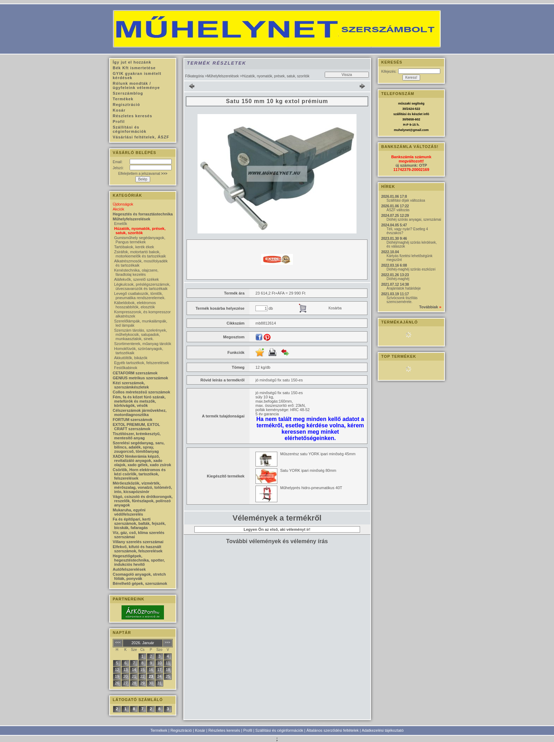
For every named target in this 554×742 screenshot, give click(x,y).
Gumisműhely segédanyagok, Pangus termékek (139, 240)
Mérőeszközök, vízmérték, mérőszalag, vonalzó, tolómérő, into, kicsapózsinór (142, 487)
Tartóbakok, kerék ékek (134, 247)
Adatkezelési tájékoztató (383, 730)
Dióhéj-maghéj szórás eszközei (411, 269)
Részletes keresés (224, 730)
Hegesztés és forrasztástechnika (143, 214)
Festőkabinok (125, 368)
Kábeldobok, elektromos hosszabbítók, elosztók (135, 305)
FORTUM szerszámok (132, 419)
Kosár (200, 730)
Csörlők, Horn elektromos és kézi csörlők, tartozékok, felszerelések (139, 474)
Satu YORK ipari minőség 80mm (308, 470)
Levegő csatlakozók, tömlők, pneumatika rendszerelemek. (139, 295)
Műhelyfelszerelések (223, 76)
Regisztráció (181, 730)
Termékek (159, 730)
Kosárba (335, 308)
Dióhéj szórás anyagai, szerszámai (414, 219)
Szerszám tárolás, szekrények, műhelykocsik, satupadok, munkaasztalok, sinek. (140, 334)
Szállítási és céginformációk (279, 730)
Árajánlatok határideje (404, 288)
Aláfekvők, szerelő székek (136, 279)
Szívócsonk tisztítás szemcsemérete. (402, 300)
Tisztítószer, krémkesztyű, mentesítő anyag (137, 436)
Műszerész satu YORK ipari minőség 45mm (317, 454)
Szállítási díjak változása (406, 200)
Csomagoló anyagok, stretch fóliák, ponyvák (139, 576)
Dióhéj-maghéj (398, 279)
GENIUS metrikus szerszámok (140, 378)
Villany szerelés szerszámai (138, 542)
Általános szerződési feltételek (332, 730)
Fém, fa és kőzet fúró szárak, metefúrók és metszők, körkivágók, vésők (139, 401)
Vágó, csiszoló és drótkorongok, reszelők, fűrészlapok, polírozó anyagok (142, 500)
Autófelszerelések (129, 569)
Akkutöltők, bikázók (130, 358)
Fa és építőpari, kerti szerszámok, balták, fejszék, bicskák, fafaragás (139, 523)
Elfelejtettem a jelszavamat (142, 174)
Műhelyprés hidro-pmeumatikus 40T (311, 488)
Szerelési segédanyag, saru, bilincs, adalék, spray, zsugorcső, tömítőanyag (139, 447)
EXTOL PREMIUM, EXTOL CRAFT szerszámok (136, 426)
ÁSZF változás (398, 210)
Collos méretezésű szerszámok (141, 392)
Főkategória (194, 76)
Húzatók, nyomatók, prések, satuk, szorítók (140, 230)
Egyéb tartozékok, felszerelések (141, 363)
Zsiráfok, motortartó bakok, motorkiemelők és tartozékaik (140, 254)
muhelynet (402, 130)
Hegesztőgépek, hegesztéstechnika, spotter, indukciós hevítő (139, 560)
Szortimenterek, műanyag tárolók (142, 344)
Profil (247, 730)
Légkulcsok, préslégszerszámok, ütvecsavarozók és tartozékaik (142, 286)
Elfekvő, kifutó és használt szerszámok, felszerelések (138, 549)
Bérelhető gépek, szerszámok (140, 583)
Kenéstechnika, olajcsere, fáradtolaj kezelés (136, 272)
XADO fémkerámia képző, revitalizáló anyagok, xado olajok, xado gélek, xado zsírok (142, 460)
